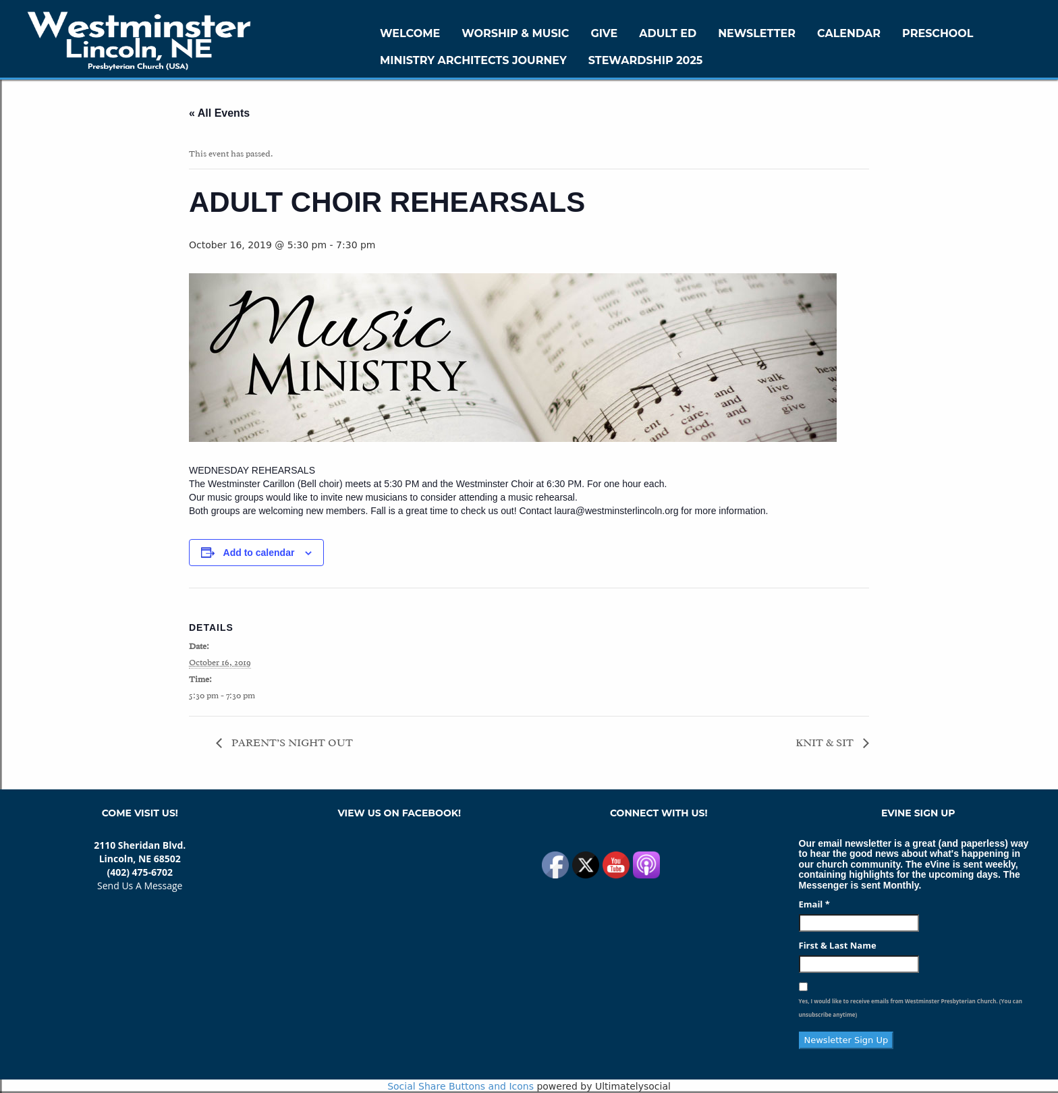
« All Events (219, 113)
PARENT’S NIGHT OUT (291, 743)
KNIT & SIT (826, 743)
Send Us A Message (139, 885)
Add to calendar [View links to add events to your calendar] (259, 552)
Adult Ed (667, 33)
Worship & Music (515, 33)
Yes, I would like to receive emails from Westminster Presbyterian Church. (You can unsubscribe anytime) (910, 1007)
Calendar (849, 33)
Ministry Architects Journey (473, 60)
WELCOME (410, 33)
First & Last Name (837, 945)
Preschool (937, 33)
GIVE (603, 33)
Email (814, 904)
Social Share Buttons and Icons (460, 1086)
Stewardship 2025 (645, 60)
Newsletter (757, 33)
